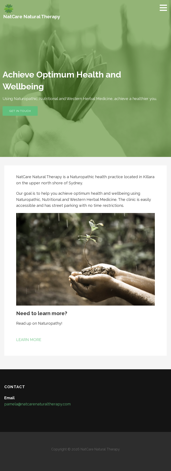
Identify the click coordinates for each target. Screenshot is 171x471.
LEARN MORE (28, 339)
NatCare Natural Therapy (31, 16)
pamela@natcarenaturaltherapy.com (37, 404)
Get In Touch (20, 111)
